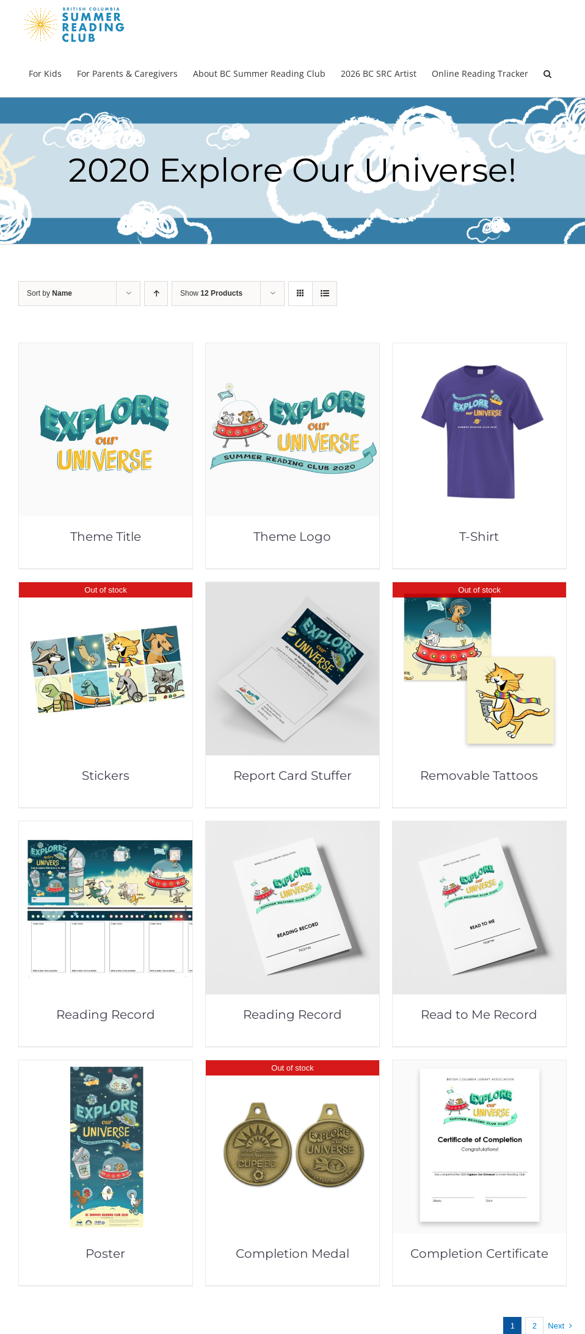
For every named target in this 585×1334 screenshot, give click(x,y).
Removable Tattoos (479, 775)
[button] (547, 72)
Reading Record (105, 1014)
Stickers (105, 775)
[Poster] (105, 1068)
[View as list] (324, 293)
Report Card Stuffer (292, 775)
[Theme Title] (105, 351)
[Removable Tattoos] (479, 590)
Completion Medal (292, 1253)
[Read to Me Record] (479, 829)
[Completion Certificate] (479, 1068)
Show (211, 293)
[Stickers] (105, 590)
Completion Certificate (479, 1253)
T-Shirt (479, 536)
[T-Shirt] (479, 351)
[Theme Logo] (292, 351)
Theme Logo (292, 536)
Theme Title (105, 536)
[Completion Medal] (292, 1068)
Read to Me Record (479, 1014)
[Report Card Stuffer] (292, 590)
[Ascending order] (156, 293)
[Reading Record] (105, 829)
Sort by (49, 293)
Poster (105, 1253)
